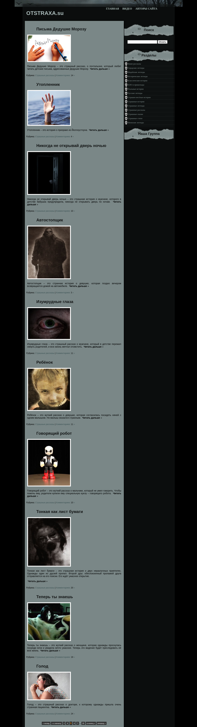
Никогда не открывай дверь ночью (71, 145)
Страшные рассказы (44, 75)
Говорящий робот (54, 433)
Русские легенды (135, 93)
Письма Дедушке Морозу (61, 29)
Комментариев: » (65, 75)
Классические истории (137, 80)
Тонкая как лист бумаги (59, 511)
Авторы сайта (146, 8)
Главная (112, 8)
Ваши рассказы (134, 64)
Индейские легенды (136, 72)
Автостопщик (49, 220)
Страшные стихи (135, 118)
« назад (46, 723)
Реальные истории (136, 89)
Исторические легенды (138, 76)
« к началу (56, 723)
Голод (42, 666)
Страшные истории (136, 101)
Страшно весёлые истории (139, 97)
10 (83, 723)
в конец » (91, 723)
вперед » (101, 723)
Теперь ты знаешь (54, 596)
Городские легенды (136, 68)
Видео (127, 8)
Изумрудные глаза (54, 301)
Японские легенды (136, 122)
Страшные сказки (135, 114)
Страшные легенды (136, 106)
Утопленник (48, 84)
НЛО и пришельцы (136, 85)
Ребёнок (44, 362)
